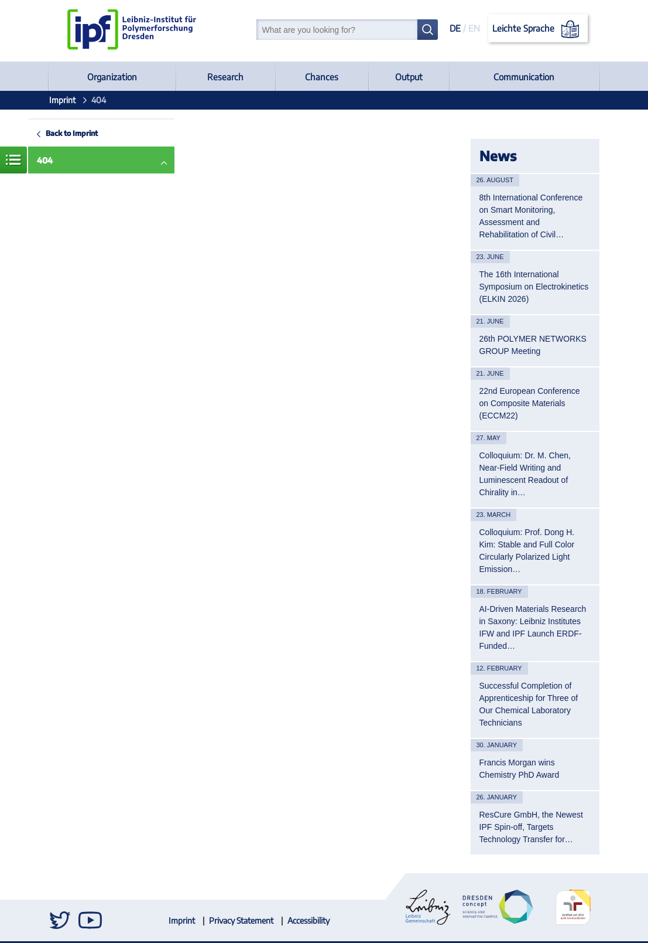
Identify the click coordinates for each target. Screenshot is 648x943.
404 (45, 160)
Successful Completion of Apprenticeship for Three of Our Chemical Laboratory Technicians (528, 704)
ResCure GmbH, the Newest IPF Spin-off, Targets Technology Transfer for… (531, 827)
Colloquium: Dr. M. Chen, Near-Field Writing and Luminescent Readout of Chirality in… (525, 474)
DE (455, 28)
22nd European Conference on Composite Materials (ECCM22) (529, 403)
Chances (321, 77)
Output (409, 77)
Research (225, 77)
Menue (13, 160)
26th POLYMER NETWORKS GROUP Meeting (533, 345)
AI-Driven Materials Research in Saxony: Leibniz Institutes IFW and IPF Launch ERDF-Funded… (533, 627)
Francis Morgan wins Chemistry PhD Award (519, 768)
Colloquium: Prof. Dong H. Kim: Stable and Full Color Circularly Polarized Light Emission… (527, 550)
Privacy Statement (241, 920)
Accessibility (308, 920)
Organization (112, 77)
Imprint (62, 100)
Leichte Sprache (537, 29)
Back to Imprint (72, 133)
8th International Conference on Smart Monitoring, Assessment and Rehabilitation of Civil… (531, 216)
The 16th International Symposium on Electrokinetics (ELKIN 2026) (534, 287)
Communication (523, 77)
